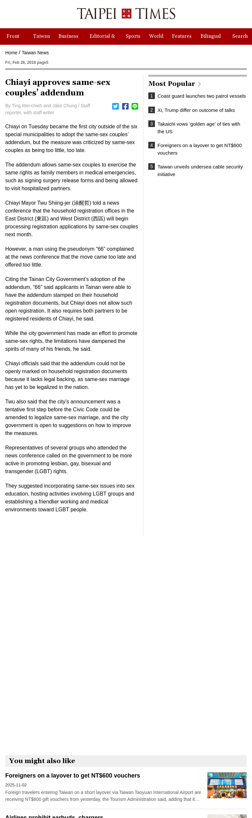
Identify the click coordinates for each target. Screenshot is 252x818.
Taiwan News (35, 52)
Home (11, 52)
